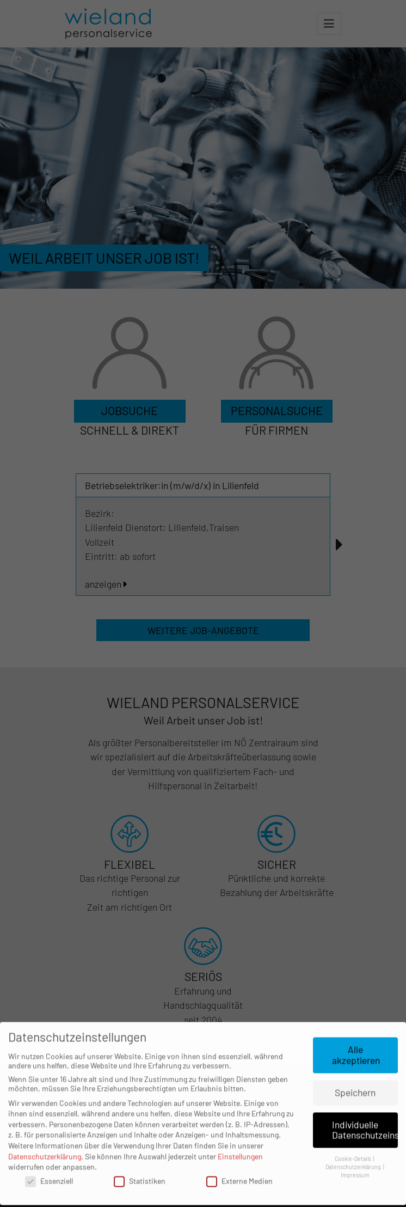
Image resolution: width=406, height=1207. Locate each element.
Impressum (355, 1155)
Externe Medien (239, 1161)
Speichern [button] (355, 1073)
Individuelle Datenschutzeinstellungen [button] (365, 1110)
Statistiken (139, 1161)
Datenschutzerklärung (44, 1137)
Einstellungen (240, 1137)
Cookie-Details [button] (353, 1139)
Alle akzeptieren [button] (356, 1036)
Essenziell (49, 1161)
